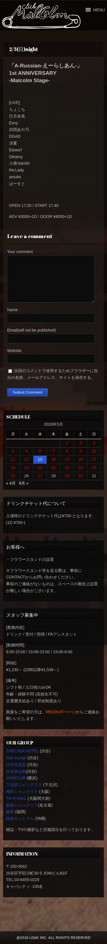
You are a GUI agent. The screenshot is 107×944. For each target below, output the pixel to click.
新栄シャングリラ (22, 805)
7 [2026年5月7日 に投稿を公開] (54, 451)
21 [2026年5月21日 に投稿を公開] (53, 467)
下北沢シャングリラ (24, 784)
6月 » (23, 483)
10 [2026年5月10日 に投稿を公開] (94, 451)
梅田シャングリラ (22, 791)
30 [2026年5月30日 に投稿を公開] (80, 476)
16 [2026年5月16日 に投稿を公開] (80, 459)
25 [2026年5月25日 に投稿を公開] (13, 476)
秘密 (10, 811)
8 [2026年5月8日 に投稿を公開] (67, 451)
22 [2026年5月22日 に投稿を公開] (67, 467)
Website (14, 350)
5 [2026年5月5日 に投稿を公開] (26, 451)
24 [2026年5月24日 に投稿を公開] (94, 467)
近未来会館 (16, 771)
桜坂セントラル (20, 818)
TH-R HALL (16, 798)
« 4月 (10, 483)
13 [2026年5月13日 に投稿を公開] (40, 459)
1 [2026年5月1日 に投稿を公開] (67, 443)
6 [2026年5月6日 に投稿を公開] (40, 451)
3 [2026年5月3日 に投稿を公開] (94, 443)
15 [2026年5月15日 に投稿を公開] (67, 459)
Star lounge (16, 758)
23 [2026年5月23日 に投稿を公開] (80, 467)
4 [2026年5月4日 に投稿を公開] (13, 451)
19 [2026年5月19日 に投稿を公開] (26, 467)
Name (12, 309)
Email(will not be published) (31, 330)
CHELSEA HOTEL (22, 751)
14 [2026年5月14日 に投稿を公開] (53, 459)
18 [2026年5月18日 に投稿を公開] (13, 467)
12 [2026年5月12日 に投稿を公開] (26, 459)
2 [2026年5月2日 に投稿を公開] (80, 443)
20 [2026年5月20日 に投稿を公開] (40, 467)
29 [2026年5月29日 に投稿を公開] (67, 476)
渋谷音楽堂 (16, 764)
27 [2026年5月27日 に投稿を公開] (40, 476)
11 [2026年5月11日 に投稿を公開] (13, 459)
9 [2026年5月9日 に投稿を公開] (80, 451)
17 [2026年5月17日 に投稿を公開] (94, 459)
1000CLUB (16, 778)
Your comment (20, 251)
